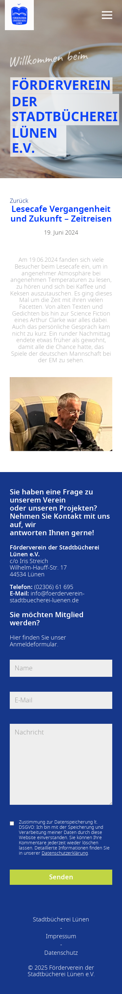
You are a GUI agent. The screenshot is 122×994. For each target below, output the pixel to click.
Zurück (19, 201)
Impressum (61, 936)
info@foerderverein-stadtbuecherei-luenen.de (47, 597)
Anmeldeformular (33, 644)
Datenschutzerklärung (65, 853)
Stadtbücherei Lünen (61, 919)
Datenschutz (61, 953)
